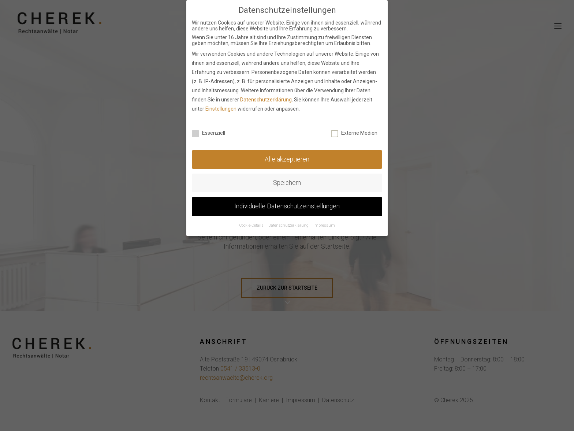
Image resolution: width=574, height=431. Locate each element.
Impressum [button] (324, 223)
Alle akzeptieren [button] (287, 157)
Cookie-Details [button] (252, 223)
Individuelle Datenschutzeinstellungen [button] (287, 204)
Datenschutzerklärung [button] (289, 223)
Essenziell (208, 131)
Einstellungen (220, 106)
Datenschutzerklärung (266, 97)
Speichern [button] (287, 181)
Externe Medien (354, 131)
